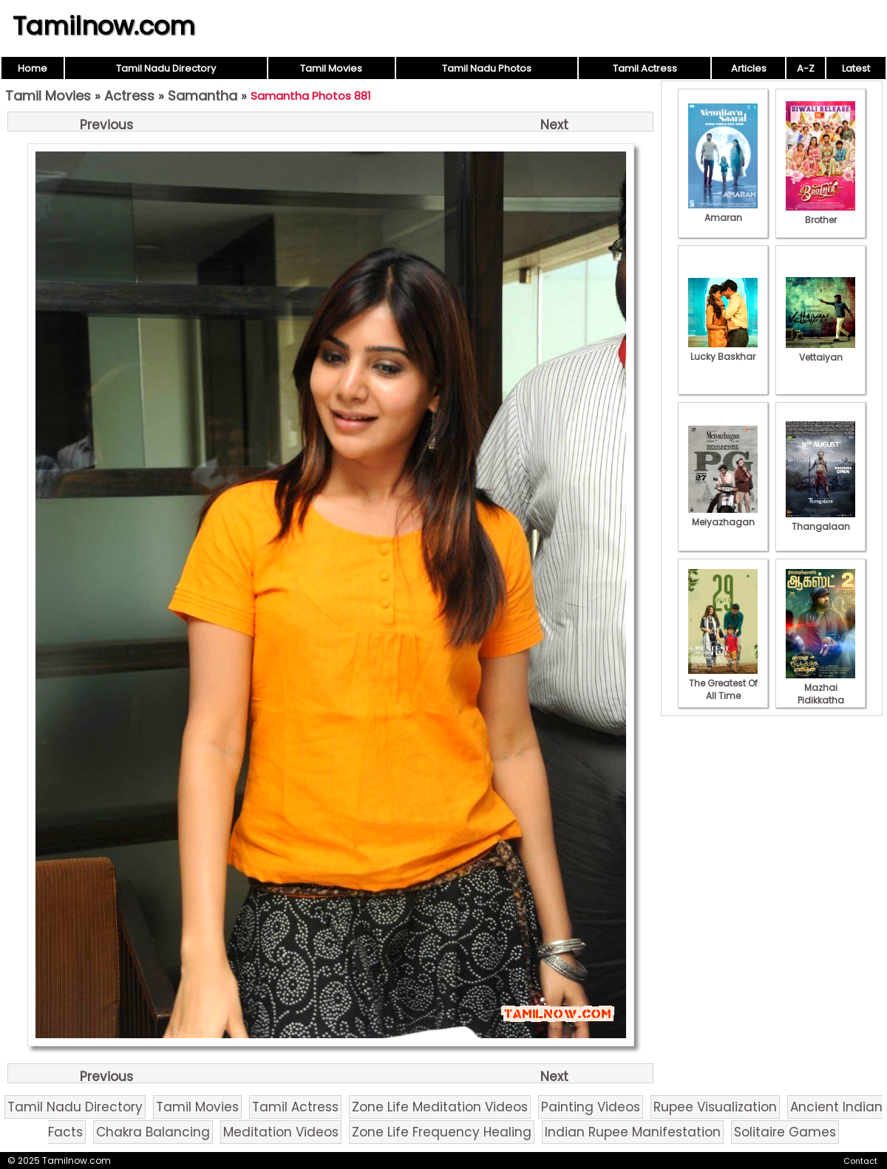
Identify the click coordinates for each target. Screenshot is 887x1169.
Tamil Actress (645, 68)
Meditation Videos (281, 1132)
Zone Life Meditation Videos (440, 1107)
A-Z (806, 68)
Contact (860, 1161)
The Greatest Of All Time (723, 683)
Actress (129, 95)
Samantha (202, 95)
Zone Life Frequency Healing (441, 1132)
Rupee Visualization (715, 1107)
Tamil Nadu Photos (486, 68)
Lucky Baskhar (723, 350)
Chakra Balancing (153, 1132)
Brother (820, 213)
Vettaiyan (820, 351)
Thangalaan (820, 520)
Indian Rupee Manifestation (633, 1132)
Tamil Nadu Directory (166, 68)
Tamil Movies (331, 68)
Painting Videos (590, 1107)
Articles (749, 68)
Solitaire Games (785, 1132)
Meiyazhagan (723, 515)
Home (32, 68)
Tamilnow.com (104, 26)
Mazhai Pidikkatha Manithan (820, 694)
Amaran (723, 211)
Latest (856, 68)
